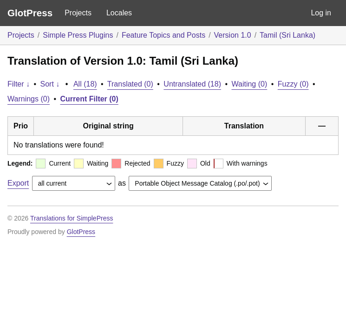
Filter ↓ (18, 84)
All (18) (85, 84)
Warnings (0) (28, 99)
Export (18, 183)
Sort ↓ (50, 84)
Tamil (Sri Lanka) (287, 35)
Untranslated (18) (192, 84)
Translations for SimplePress (71, 218)
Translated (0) (130, 84)
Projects (78, 13)
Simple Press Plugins (78, 35)
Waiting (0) (250, 84)
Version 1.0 (232, 35)
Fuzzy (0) (293, 84)
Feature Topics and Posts (163, 35)
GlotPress (29, 12)
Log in (321, 13)
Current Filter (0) (89, 99)
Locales (119, 13)
